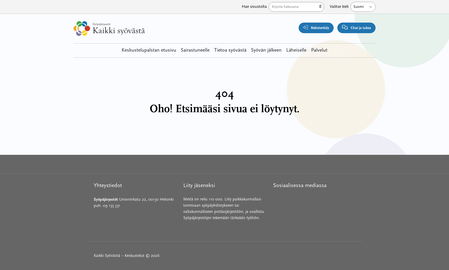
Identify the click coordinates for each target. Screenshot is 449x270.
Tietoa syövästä (230, 50)
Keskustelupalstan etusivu (149, 50)
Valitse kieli (339, 7)
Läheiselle (296, 50)
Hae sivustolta (254, 7)
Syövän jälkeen (266, 50)
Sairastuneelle (195, 50)
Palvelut (319, 50)
